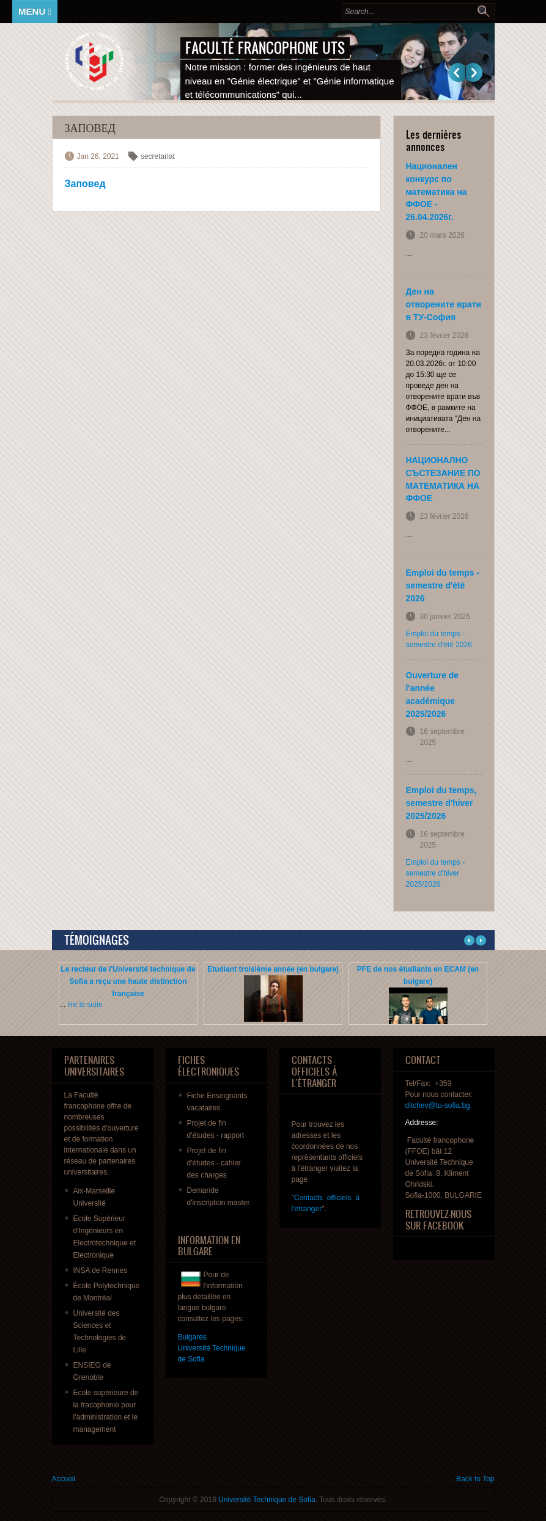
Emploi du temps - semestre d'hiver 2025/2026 (435, 873)
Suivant (474, 72)
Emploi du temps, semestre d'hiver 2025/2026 (441, 803)
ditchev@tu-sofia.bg (437, 1105)
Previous (457, 72)
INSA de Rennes (100, 1270)
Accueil (64, 1479)
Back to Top (475, 1479)
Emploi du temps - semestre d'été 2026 (443, 585)
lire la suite (84, 1004)
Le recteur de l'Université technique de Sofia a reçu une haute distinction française (128, 981)
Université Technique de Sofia (266, 1499)
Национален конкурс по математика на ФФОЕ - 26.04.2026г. (436, 191)
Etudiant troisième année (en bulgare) (273, 969)
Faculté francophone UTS (265, 47)
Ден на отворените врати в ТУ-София (444, 304)
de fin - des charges (214, 1162)
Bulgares (192, 1337)
